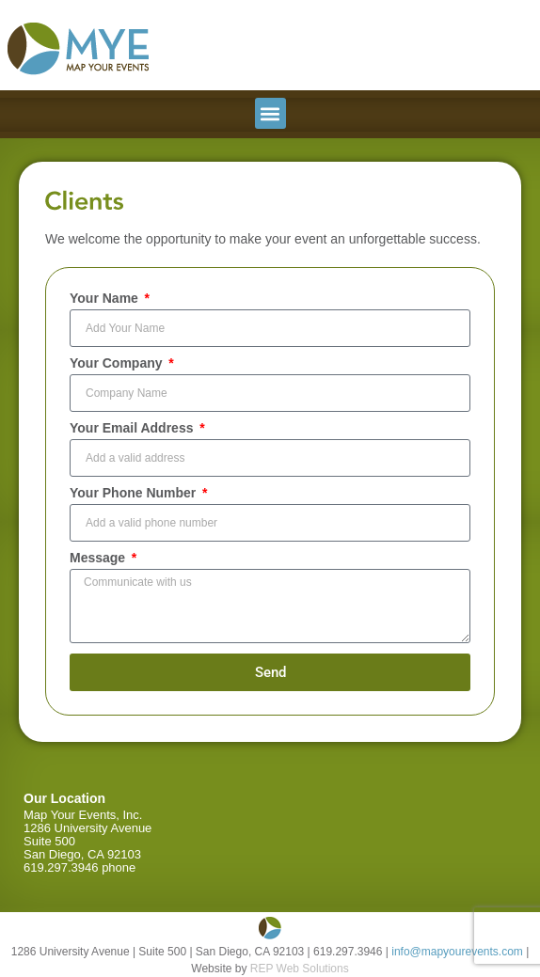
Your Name (106, 299)
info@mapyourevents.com (457, 951)
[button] (270, 113)
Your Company (118, 363)
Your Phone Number (134, 493)
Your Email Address (133, 428)
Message (99, 558)
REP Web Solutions (299, 968)
